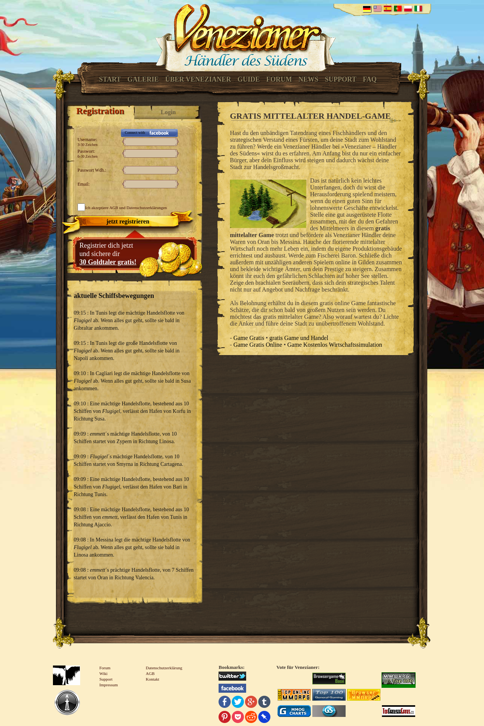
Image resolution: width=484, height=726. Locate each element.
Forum (279, 79)
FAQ (370, 79)
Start (110, 79)
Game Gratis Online (257, 344)
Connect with (135, 132)
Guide (248, 79)
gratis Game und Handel (298, 338)
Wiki (103, 673)
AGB (113, 207)
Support (340, 79)
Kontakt (152, 679)
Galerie (143, 79)
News (308, 79)
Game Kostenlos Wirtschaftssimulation (334, 344)
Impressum (108, 685)
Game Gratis (248, 338)
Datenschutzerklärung (164, 668)
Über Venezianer (198, 79)
